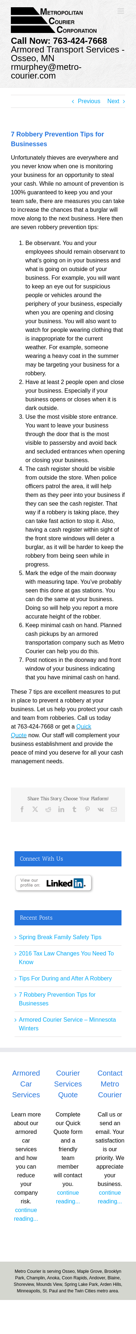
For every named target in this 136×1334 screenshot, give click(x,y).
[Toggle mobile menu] (121, 11)
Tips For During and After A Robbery (65, 978)
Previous (89, 101)
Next (113, 101)
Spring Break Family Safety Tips (60, 937)
